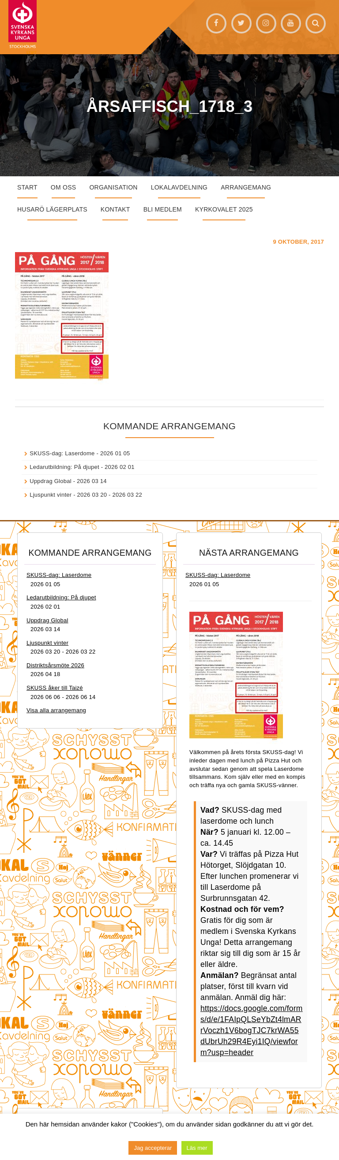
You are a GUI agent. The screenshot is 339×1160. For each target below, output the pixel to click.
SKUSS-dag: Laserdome (62, 453)
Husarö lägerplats (52, 209)
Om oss (63, 187)
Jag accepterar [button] (153, 1148)
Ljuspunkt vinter (51, 494)
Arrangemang (246, 187)
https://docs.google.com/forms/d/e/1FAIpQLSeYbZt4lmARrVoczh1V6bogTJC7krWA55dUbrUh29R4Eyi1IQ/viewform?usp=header (251, 1030)
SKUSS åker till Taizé (54, 687)
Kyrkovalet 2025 (224, 209)
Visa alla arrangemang (56, 710)
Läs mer (197, 1148)
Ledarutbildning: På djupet (64, 467)
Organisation (113, 187)
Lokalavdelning (179, 187)
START (27, 187)
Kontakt (115, 209)
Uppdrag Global (51, 481)
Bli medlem (162, 209)
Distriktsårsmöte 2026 (55, 665)
